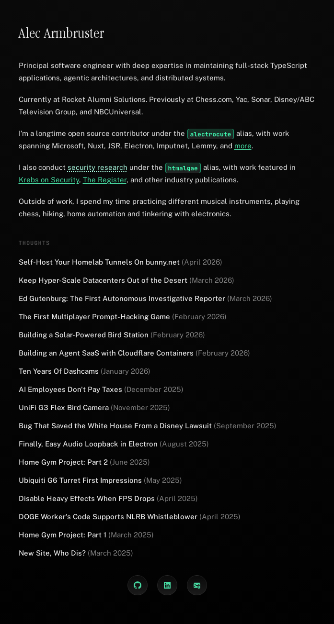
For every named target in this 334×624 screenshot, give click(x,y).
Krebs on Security (49, 180)
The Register (105, 180)
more (243, 146)
